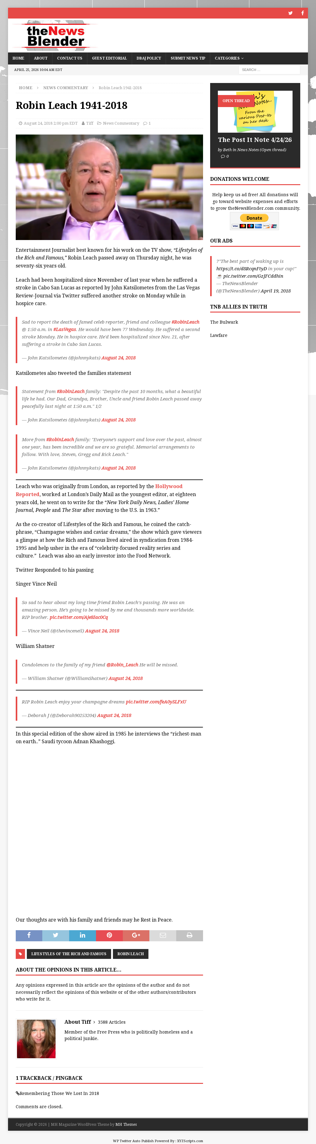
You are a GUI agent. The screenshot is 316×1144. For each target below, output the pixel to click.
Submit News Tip (188, 58)
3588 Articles (112, 1022)
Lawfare (218, 335)
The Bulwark (224, 322)
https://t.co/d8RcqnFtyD (241, 268)
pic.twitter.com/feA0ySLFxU (156, 702)
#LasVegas (64, 329)
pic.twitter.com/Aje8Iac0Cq (79, 617)
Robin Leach (131, 954)
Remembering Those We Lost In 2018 (59, 1093)
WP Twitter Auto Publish (133, 1141)
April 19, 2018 (276, 291)
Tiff (89, 123)
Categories (227, 58)
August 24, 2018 (118, 358)
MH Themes (126, 1124)
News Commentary (121, 123)
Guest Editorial (109, 58)
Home (18, 58)
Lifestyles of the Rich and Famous (68, 954)
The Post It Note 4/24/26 (255, 139)
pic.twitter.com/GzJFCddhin (253, 276)
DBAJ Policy (149, 58)
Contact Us (69, 58)
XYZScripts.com (190, 1141)
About (41, 58)
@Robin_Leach (122, 665)
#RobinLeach (185, 322)
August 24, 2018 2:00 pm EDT (51, 123)
